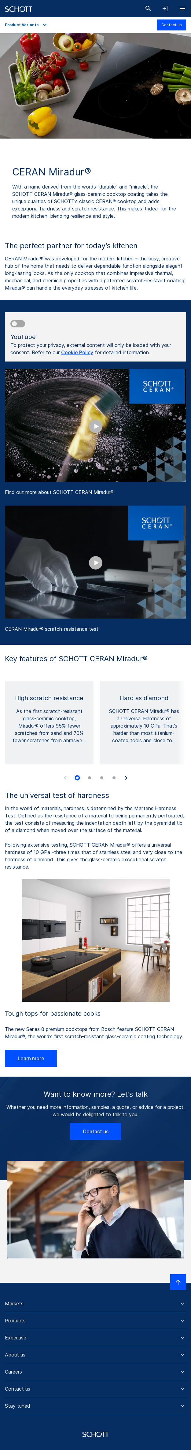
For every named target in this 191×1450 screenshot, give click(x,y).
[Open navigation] (182, 8)
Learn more (31, 1058)
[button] (95, 1303)
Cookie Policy (77, 352)
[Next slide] (126, 777)
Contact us (171, 25)
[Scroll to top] (178, 1282)
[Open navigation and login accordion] (165, 8)
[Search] (148, 8)
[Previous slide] (65, 777)
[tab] (77, 778)
